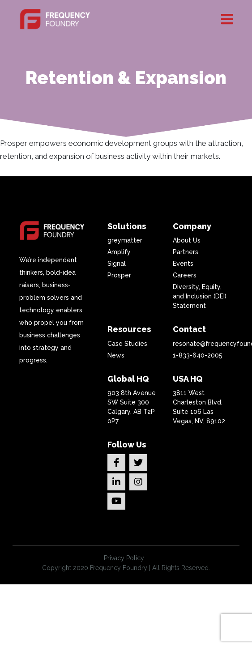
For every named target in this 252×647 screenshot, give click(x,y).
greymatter (124, 240)
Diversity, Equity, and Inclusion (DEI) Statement (199, 296)
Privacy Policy (124, 558)
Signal (116, 263)
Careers (184, 275)
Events (183, 263)
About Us (187, 240)
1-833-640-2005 (197, 355)
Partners (185, 251)
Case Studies (127, 343)
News (115, 355)
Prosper (119, 275)
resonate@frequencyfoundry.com (202, 343)
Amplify (119, 251)
